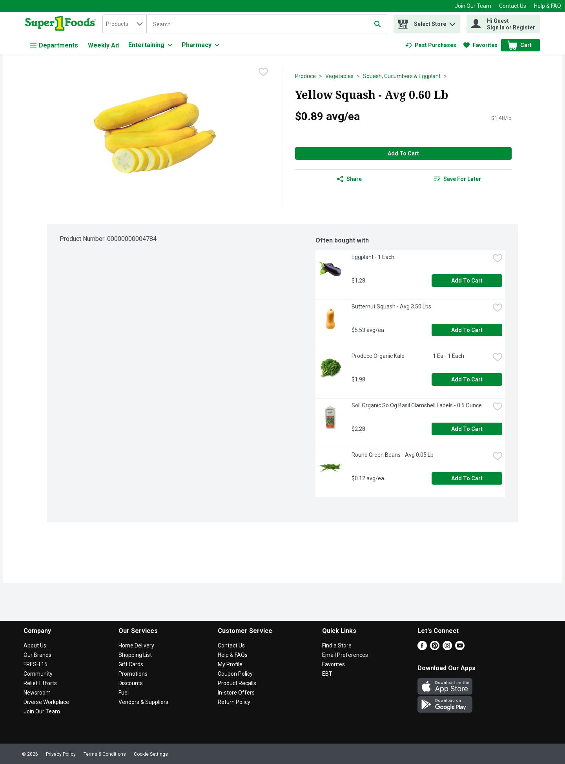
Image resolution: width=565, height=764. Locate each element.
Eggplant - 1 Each (373, 257)
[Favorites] (480, 45)
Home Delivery (136, 645)
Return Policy (234, 702)
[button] (452, 22)
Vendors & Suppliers (143, 702)
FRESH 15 (35, 664)
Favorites (333, 664)
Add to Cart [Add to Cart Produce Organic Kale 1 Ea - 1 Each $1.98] (467, 379)
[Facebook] (422, 648)
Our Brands (37, 655)
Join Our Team (473, 6)
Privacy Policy (61, 754)
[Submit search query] (377, 24)
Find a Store (337, 645)
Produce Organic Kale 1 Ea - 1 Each (408, 356)
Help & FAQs (233, 655)
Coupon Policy (235, 674)
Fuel (123, 692)
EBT (327, 674)
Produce (305, 76)
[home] (62, 24)
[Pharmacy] (200, 45)
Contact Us (512, 6)
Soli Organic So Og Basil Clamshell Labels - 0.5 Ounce (417, 405)
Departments (54, 45)
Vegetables (339, 76)
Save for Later (457, 179)
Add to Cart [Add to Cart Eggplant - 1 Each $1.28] (467, 280)
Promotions (133, 674)
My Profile (230, 664)
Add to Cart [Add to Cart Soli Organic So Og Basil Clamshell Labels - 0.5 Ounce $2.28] (467, 429)
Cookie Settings (151, 754)
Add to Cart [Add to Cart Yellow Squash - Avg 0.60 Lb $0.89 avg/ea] (403, 153)
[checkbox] (263, 72)
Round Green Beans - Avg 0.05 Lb (393, 455)
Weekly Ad (103, 45)
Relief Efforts (40, 683)
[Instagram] (447, 648)
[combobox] (124, 24)
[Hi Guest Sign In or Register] (503, 24)
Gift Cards (130, 664)
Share (349, 179)
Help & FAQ (547, 6)
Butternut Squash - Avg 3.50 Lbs (391, 306)
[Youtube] (460, 648)
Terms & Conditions (105, 754)
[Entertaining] (150, 45)
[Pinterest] (434, 648)
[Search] (267, 24)
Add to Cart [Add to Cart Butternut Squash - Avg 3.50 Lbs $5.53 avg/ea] (467, 330)
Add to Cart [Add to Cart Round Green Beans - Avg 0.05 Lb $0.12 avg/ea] (467, 478)
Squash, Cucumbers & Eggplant (402, 76)
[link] (431, 45)
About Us (35, 645)
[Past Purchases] (431, 45)
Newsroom (37, 692)
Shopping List (135, 655)
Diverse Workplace (46, 702)
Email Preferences (345, 655)
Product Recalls (237, 683)
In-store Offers (236, 692)
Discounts (130, 683)
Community (38, 674)
